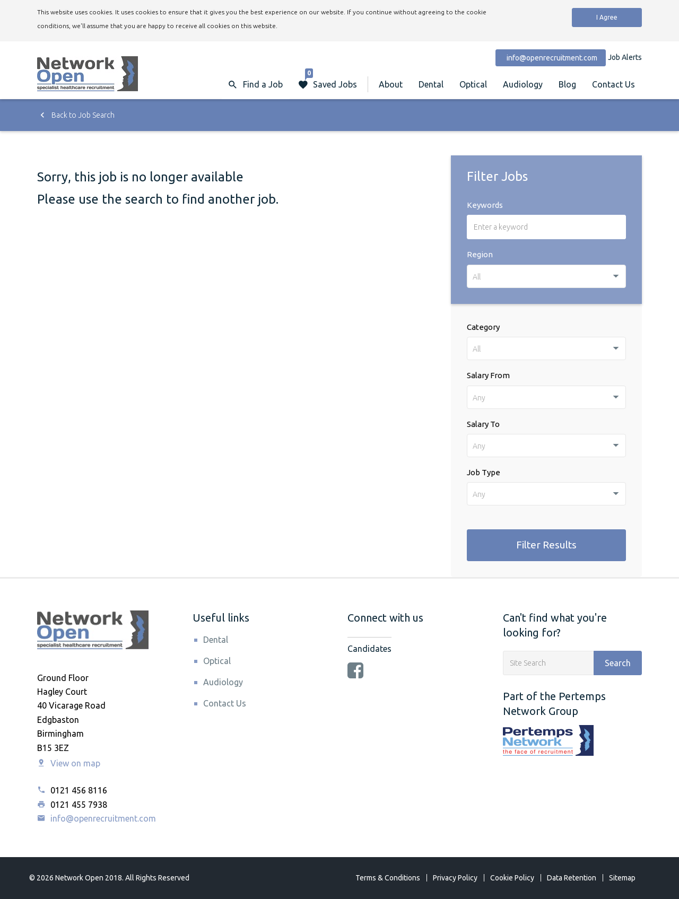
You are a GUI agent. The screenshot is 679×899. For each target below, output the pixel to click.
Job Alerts (625, 57)
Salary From (488, 375)
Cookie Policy (512, 878)
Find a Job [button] (263, 84)
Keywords (485, 205)
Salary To (483, 424)
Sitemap (622, 878)
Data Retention (571, 878)
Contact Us (613, 84)
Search (618, 663)
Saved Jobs (331, 79)
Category (483, 326)
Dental (431, 84)
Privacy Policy (455, 878)
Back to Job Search (76, 115)
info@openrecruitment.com (96, 818)
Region (480, 254)
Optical (473, 84)
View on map (68, 763)
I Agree (606, 17)
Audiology (523, 84)
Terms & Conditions (387, 878)
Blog (567, 84)
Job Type (483, 472)
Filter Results (546, 545)
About (391, 84)
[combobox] (546, 276)
